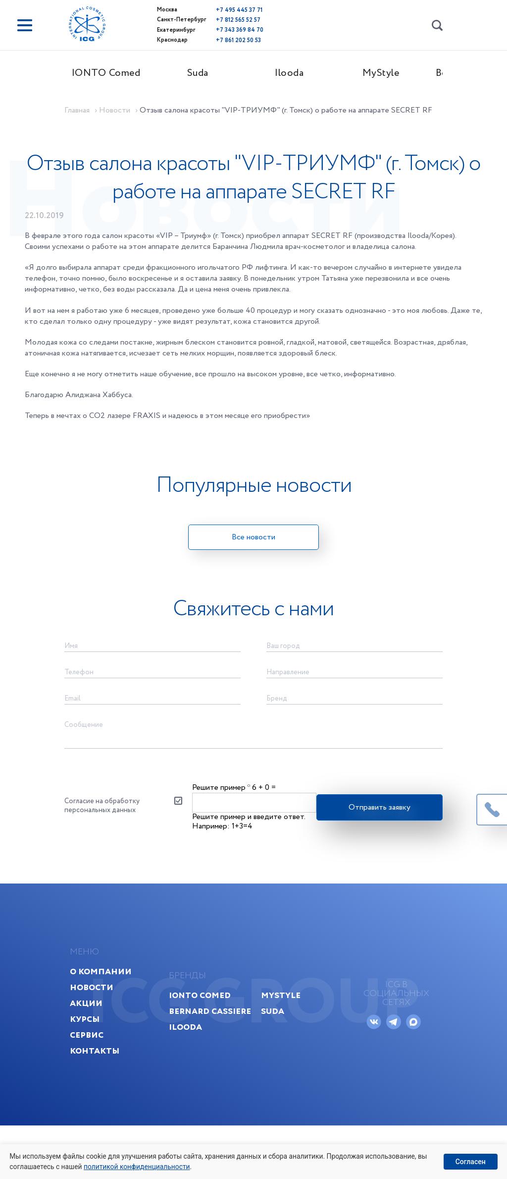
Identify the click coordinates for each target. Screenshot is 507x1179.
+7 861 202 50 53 (218, 38)
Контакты (106, 1096)
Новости (103, 1033)
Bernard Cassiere (207, 1057)
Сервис (98, 1080)
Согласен (470, 1161)
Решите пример (222, 819)
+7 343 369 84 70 (219, 28)
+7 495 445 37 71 (219, 9)
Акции (98, 1049)
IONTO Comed (116, 72)
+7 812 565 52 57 (218, 19)
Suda (207, 72)
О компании (113, 1017)
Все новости (253, 556)
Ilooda (299, 72)
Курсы (96, 1065)
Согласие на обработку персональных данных (112, 837)
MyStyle (390, 72)
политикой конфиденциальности (139, 1166)
